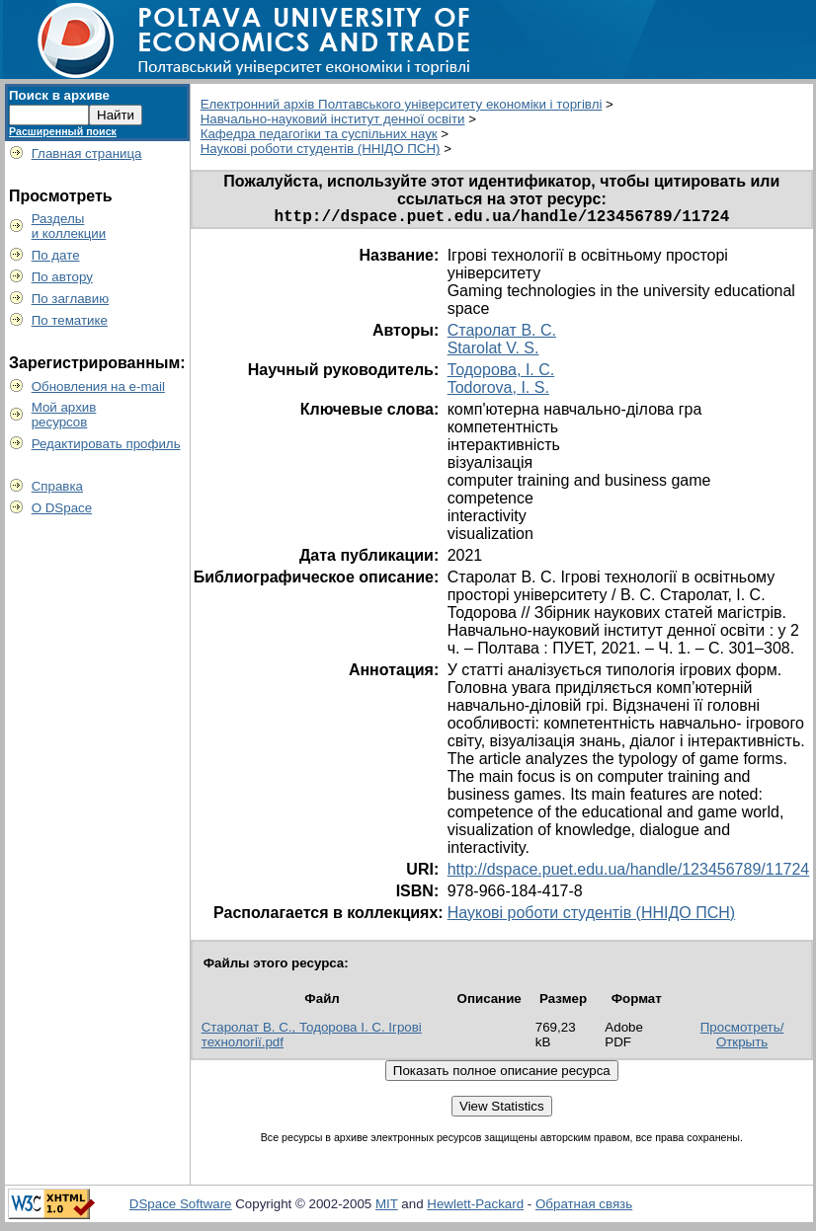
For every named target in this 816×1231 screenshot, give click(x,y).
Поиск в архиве (59, 95)
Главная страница (87, 153)
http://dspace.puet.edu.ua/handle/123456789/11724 (629, 873)
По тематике (70, 320)
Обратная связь (583, 1207)
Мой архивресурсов (64, 414)
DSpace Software (180, 1207)
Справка (57, 486)
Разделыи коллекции (69, 226)
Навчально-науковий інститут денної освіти (333, 119)
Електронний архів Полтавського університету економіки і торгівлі (402, 104)
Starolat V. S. (493, 352)
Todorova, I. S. (498, 391)
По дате (56, 255)
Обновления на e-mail (98, 386)
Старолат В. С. (502, 334)
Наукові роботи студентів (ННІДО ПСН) (321, 148)
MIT (386, 1207)
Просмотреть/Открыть (742, 1038)
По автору (62, 276)
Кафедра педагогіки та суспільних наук (319, 133)
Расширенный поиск (63, 131)
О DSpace (62, 507)
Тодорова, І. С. (501, 373)
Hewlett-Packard (475, 1207)
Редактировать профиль (106, 443)
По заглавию (71, 298)
